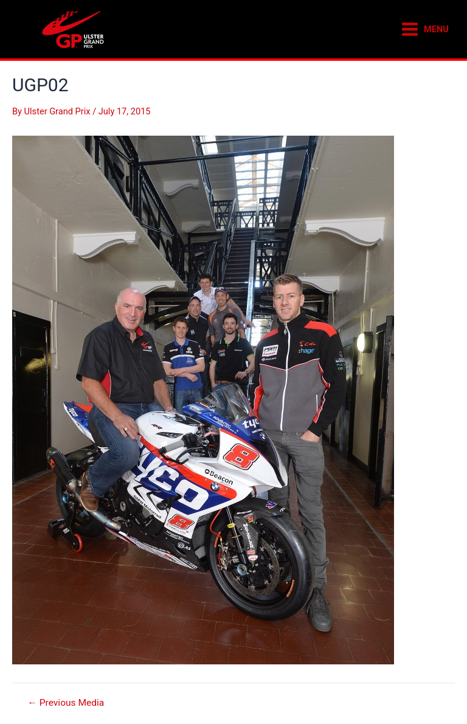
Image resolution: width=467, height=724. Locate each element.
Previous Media (65, 703)
